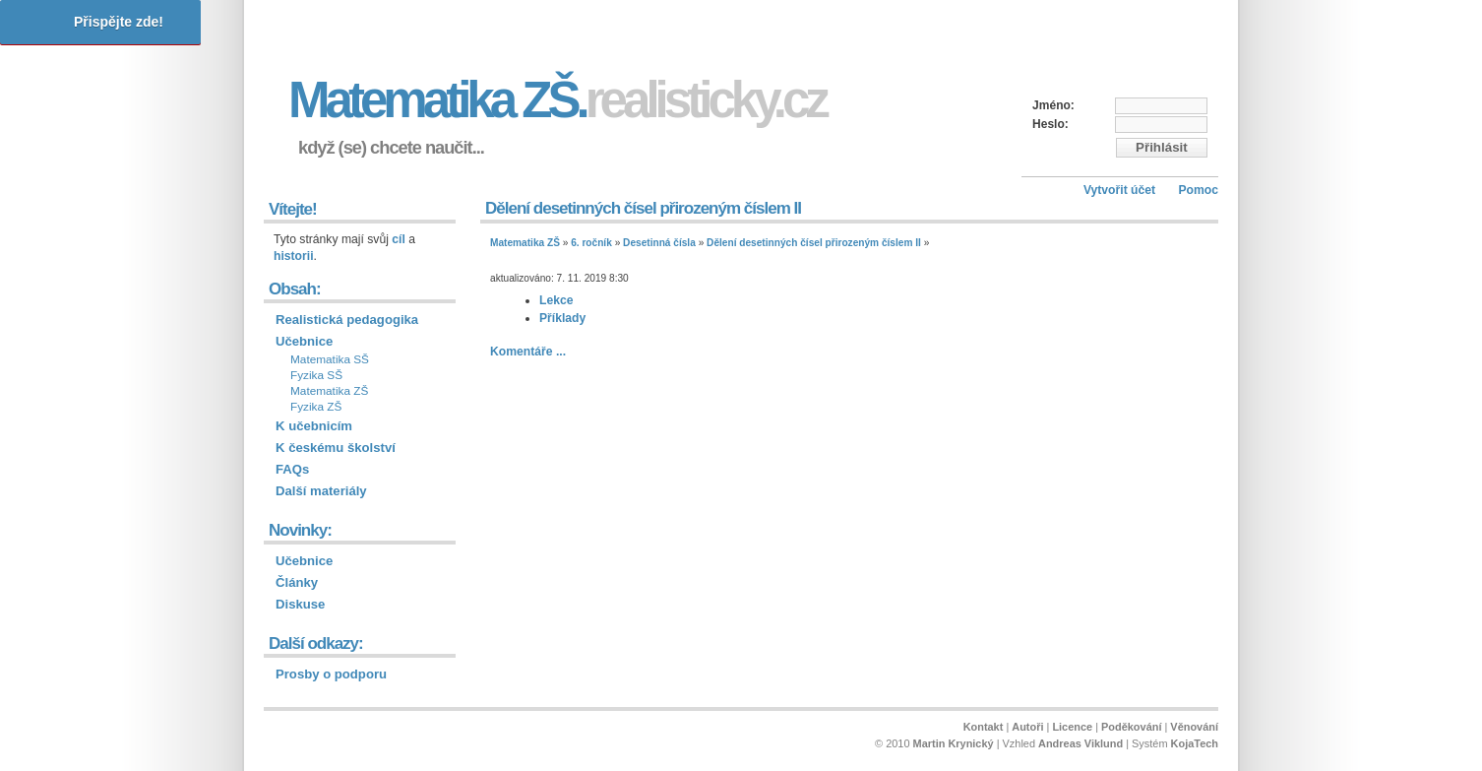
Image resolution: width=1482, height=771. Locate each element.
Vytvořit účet (1119, 190)
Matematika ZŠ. (557, 100)
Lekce (556, 300)
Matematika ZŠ (525, 242)
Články (297, 582)
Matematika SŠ (329, 359)
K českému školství (336, 447)
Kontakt (983, 727)
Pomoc (1198, 190)
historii (294, 256)
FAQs (292, 469)
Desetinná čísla (659, 242)
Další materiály (321, 490)
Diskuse (300, 604)
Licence (1072, 727)
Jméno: (1053, 105)
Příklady (562, 318)
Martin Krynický (953, 743)
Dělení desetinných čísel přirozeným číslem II (814, 242)
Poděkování (1131, 727)
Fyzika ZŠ (315, 407)
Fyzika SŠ (316, 375)
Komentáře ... (528, 351)
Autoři (1027, 727)
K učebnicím (314, 425)
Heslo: (1050, 124)
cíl (398, 239)
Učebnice (304, 341)
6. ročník (591, 242)
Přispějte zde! (118, 22)
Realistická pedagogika (347, 319)
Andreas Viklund (1080, 743)
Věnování (1194, 727)
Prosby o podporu (331, 674)
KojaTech (1194, 743)
